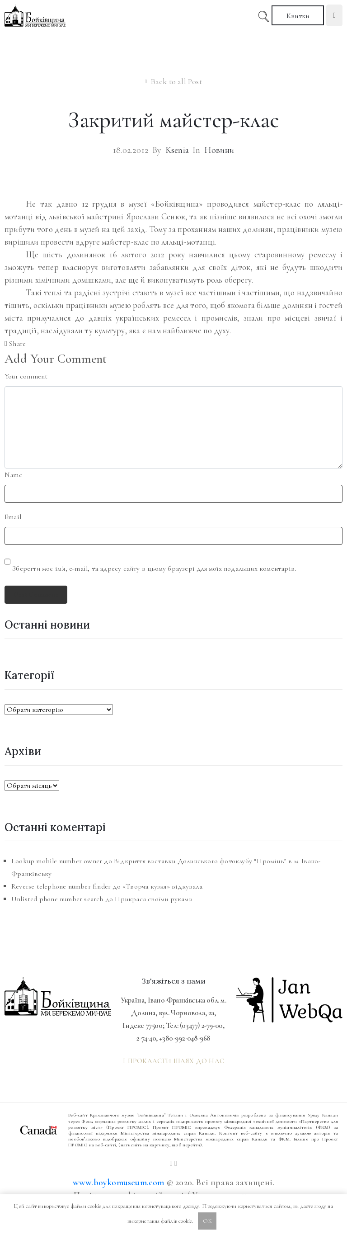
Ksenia (177, 150)
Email (13, 516)
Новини (219, 150)
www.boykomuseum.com (118, 1182)
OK (207, 1221)
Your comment (26, 376)
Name (13, 474)
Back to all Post (176, 81)
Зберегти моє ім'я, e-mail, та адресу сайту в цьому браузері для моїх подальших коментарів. (154, 568)
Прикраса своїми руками (153, 899)
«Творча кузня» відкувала (162, 886)
